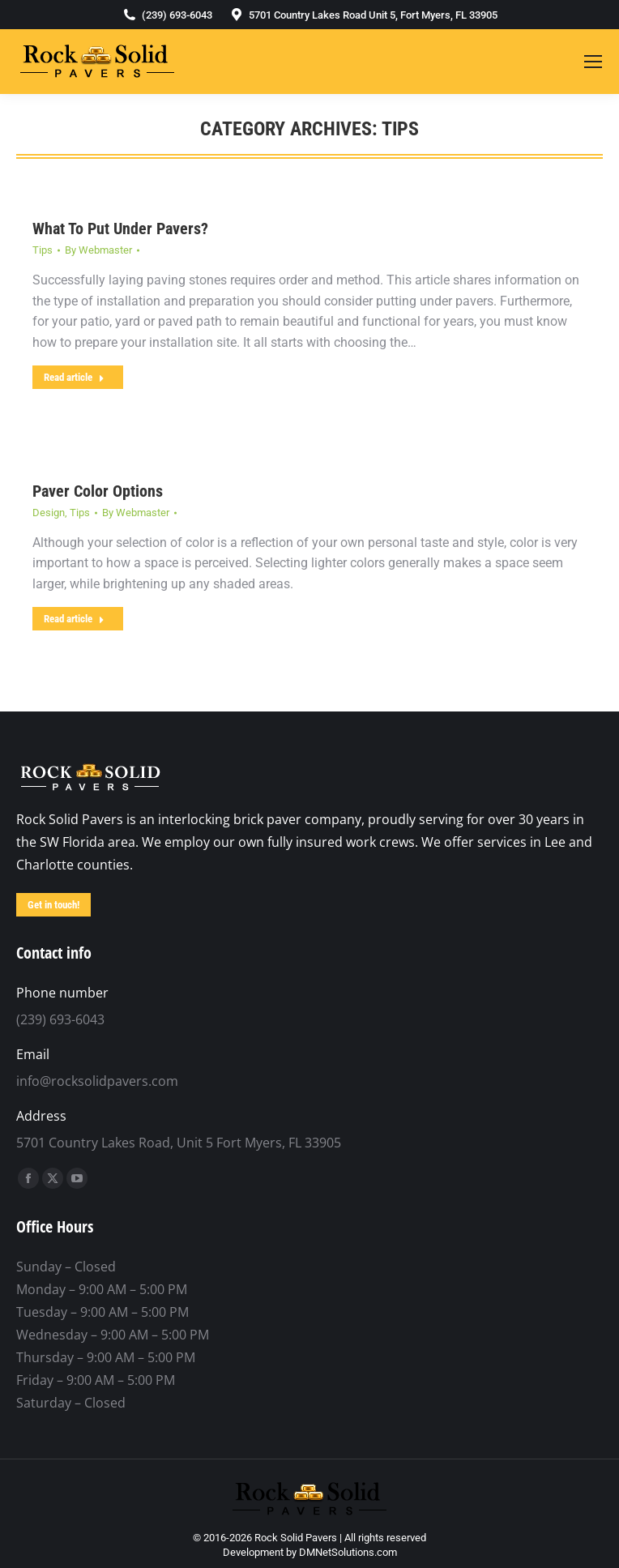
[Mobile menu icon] (593, 61)
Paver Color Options (97, 491)
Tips (42, 250)
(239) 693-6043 (167, 15)
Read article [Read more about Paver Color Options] (74, 619)
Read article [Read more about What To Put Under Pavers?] (74, 377)
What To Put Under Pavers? (120, 228)
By (98, 250)
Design (48, 512)
